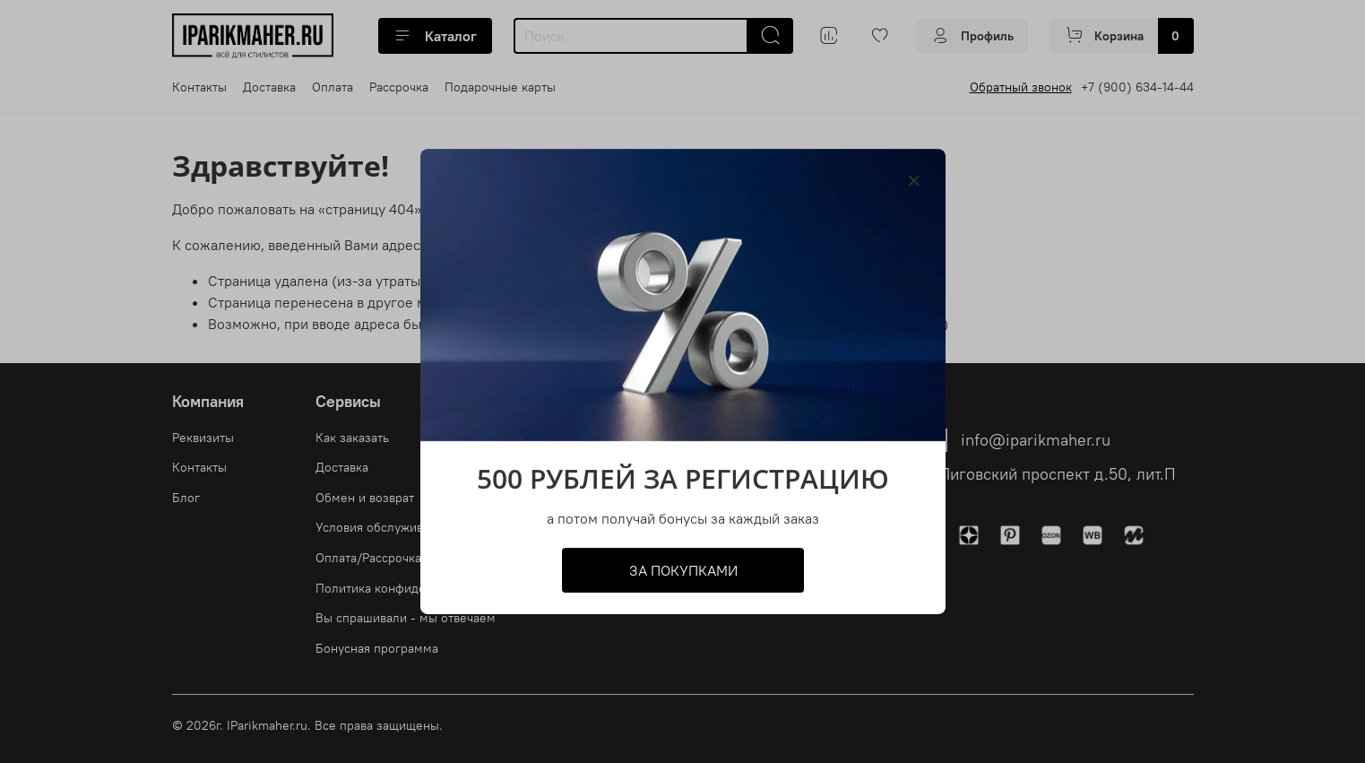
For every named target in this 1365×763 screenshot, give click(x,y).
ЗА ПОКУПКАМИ (682, 570)
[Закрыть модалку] (914, 181)
